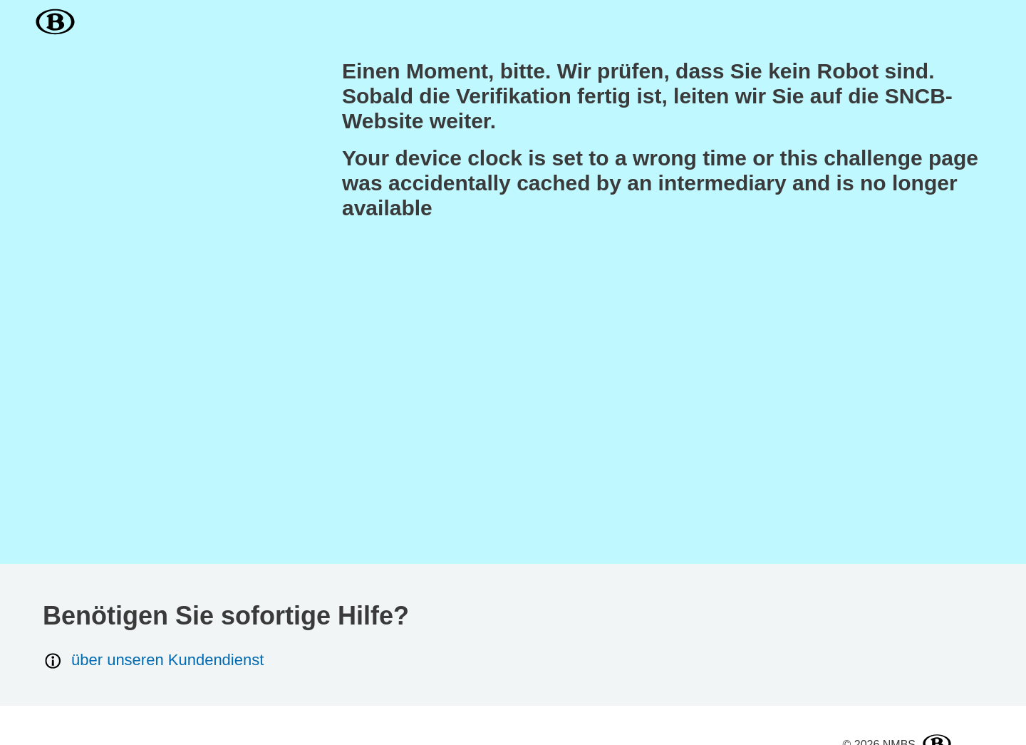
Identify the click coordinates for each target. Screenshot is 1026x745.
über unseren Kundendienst (153, 660)
